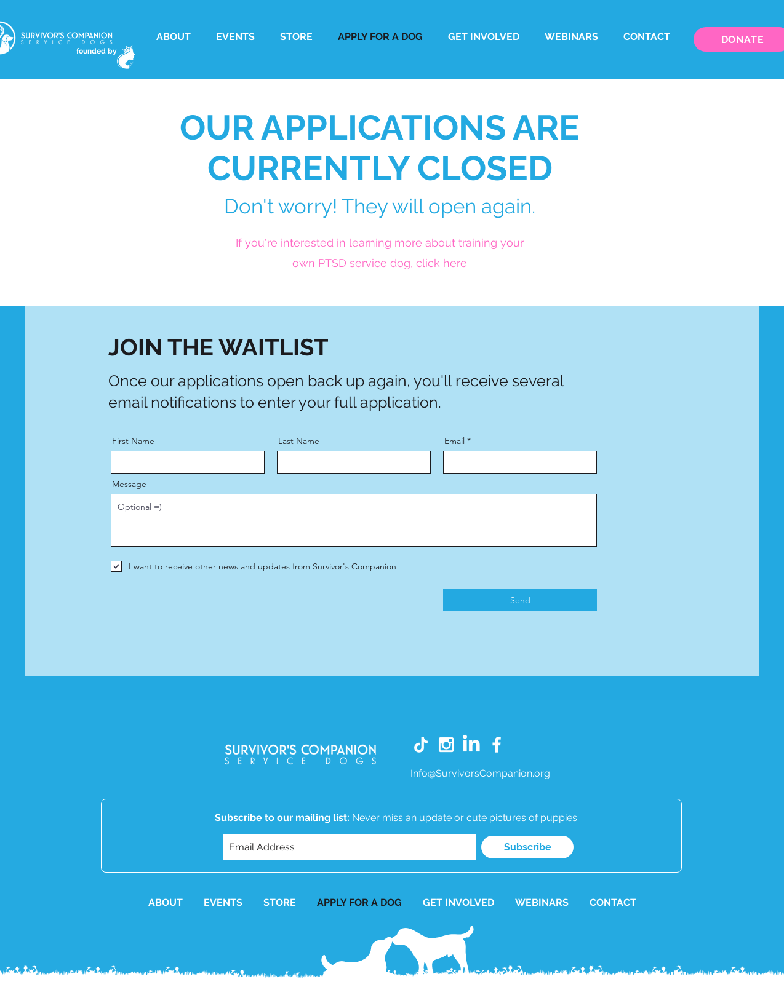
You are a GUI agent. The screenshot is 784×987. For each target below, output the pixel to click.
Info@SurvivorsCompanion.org (480, 773)
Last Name (298, 441)
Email (454, 441)
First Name (133, 441)
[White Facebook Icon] (496, 744)
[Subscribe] (527, 847)
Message (129, 484)
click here (441, 262)
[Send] (520, 600)
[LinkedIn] (471, 744)
